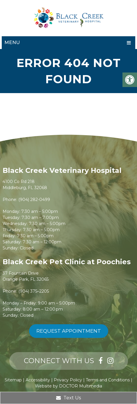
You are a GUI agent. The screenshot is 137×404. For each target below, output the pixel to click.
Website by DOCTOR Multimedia (68, 386)
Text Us (68, 398)
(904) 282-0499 (34, 199)
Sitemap (13, 380)
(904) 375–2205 (33, 291)
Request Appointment (68, 331)
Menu (12, 42)
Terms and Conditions (108, 380)
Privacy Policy (68, 380)
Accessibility (38, 380)
